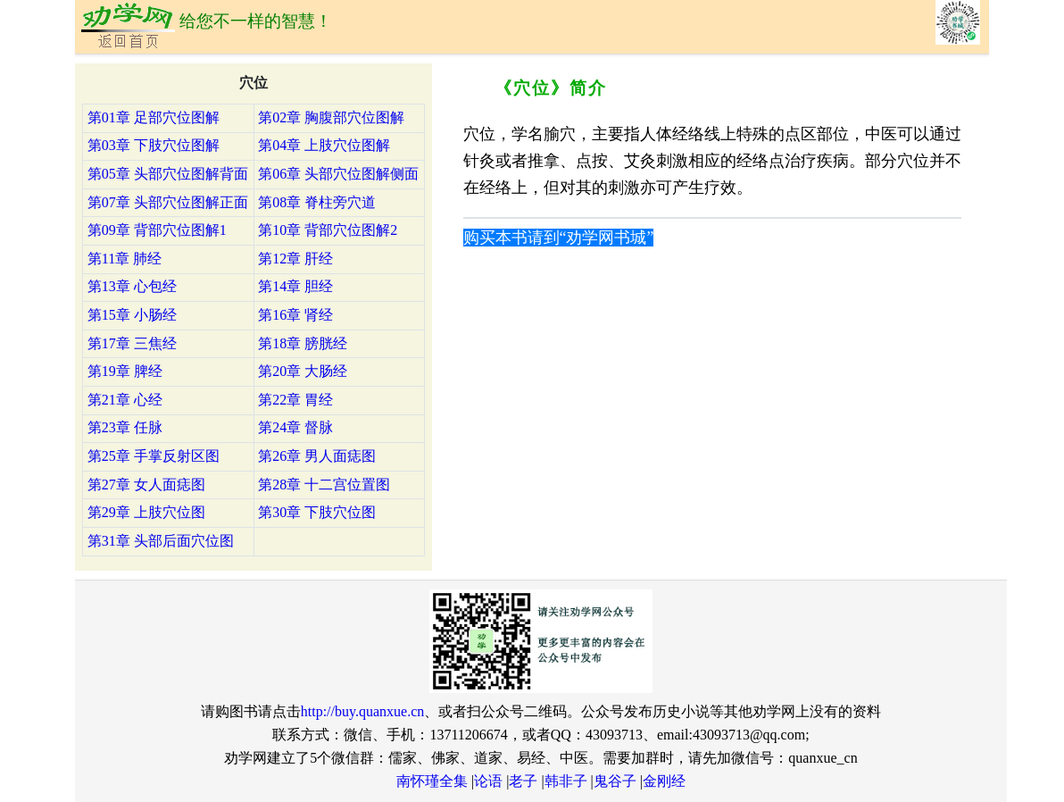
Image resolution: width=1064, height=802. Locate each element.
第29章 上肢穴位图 (146, 512)
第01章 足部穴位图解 (153, 117)
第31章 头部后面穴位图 (160, 540)
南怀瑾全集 (432, 781)
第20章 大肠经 (302, 371)
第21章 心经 (124, 399)
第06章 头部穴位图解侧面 (338, 173)
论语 (488, 781)
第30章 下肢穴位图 (317, 512)
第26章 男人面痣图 (317, 456)
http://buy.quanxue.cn (363, 711)
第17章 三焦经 (132, 343)
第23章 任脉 (124, 427)
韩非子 (565, 781)
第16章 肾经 (295, 314)
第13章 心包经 (132, 286)
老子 (523, 781)
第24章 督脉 (295, 427)
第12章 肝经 (295, 258)
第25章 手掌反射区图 (153, 456)
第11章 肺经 (124, 258)
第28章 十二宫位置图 (324, 484)
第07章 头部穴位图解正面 (167, 202)
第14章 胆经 (295, 286)
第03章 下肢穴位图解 (153, 145)
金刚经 (664, 781)
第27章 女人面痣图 (146, 484)
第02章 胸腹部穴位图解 (331, 117)
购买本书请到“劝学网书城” (558, 237)
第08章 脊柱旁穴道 (317, 202)
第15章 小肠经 (132, 314)
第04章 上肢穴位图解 (324, 145)
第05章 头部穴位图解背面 (167, 173)
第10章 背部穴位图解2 (327, 230)
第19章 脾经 (124, 371)
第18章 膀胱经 (302, 343)
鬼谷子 (615, 781)
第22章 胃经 (295, 399)
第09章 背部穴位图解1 (157, 230)
